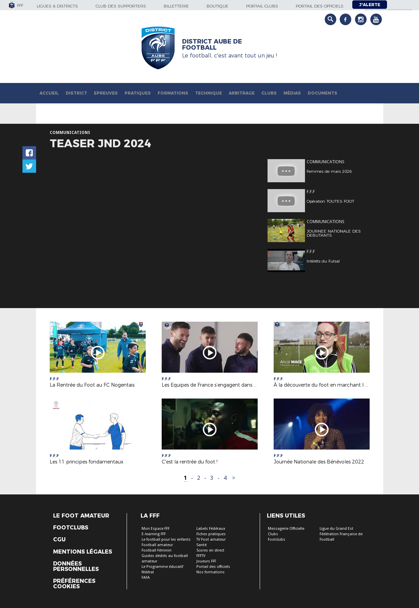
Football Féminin (157, 550)
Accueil (49, 93)
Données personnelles (76, 566)
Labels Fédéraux (210, 528)
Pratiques (138, 93)
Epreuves (106, 93)
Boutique (217, 6)
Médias (292, 93)
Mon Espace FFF (156, 528)
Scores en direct (210, 550)
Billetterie (176, 6)
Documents (322, 93)
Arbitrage (242, 93)
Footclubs (70, 527)
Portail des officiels (319, 6)
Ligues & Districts (57, 6)
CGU (59, 539)
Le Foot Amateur (81, 516)
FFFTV (200, 556)
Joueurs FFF (206, 561)
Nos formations (210, 572)
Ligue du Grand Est (336, 528)
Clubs (269, 93)
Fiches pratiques (211, 534)
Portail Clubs (262, 6)
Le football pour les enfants (166, 539)
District (76, 93)
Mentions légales (82, 552)
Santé (201, 545)
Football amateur (157, 545)
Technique (208, 93)
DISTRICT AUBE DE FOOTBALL (212, 44)
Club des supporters (121, 6)
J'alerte (369, 4)
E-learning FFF (154, 534)
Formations (173, 93)
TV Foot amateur (211, 539)
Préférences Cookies (74, 583)
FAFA (146, 577)
